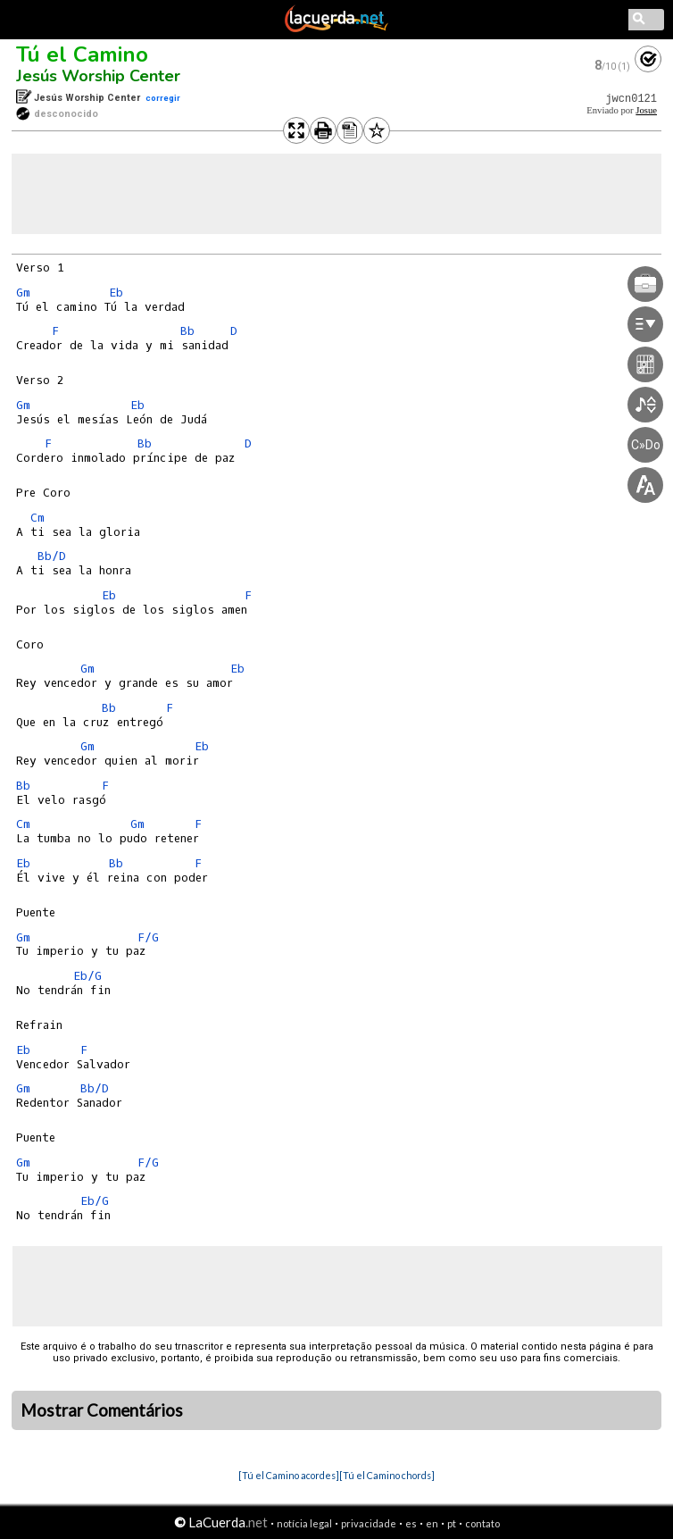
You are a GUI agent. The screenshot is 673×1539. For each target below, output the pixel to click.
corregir (162, 98)
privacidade (368, 1523)
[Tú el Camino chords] (387, 1475)
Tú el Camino (82, 54)
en (432, 1523)
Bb (187, 331)
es (411, 1523)
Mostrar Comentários (102, 1410)
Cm (37, 517)
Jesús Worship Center (98, 76)
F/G (148, 937)
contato (482, 1523)
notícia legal (304, 1523)
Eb (116, 292)
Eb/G (87, 975)
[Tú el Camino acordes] (288, 1475)
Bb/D (51, 556)
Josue (646, 110)
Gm (23, 292)
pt (451, 1523)
